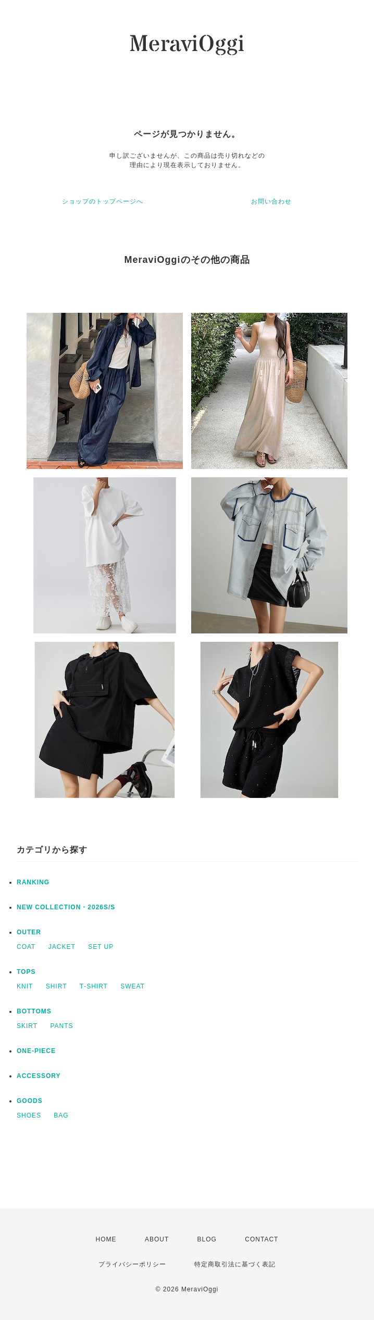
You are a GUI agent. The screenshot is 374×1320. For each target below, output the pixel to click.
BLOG (207, 1239)
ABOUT (157, 1239)
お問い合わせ (271, 201)
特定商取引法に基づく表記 (235, 1264)
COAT (26, 946)
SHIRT (56, 986)
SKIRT (27, 1026)
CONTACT (261, 1239)
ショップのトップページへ (102, 201)
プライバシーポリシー (132, 1264)
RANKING (33, 882)
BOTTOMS (34, 1011)
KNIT (25, 986)
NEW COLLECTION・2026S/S (66, 907)
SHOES (29, 1115)
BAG (61, 1115)
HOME (106, 1239)
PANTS (61, 1026)
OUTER (29, 932)
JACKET (62, 946)
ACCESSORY (39, 1076)
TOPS (26, 971)
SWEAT (132, 986)
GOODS (30, 1101)
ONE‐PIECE (36, 1051)
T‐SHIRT (94, 986)
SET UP (101, 946)
